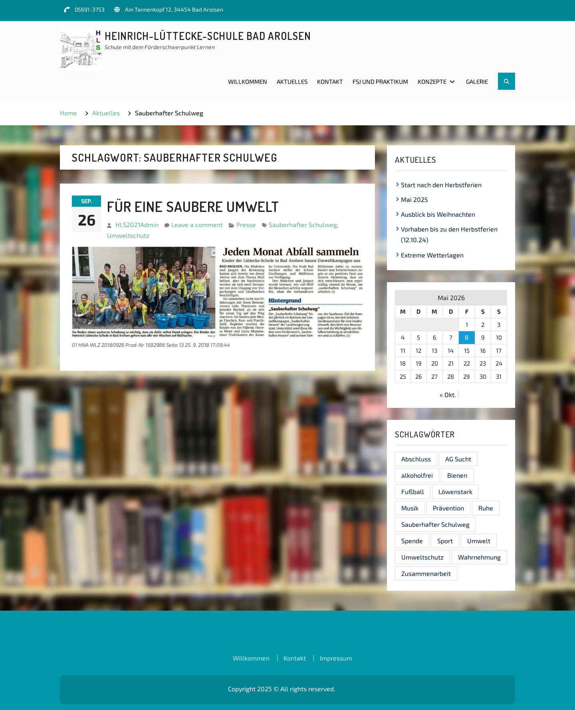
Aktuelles (292, 81)
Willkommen (247, 81)
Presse (246, 224)
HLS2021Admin (137, 224)
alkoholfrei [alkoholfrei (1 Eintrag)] (417, 475)
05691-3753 (90, 9)
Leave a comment (197, 224)
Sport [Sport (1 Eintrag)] (445, 540)
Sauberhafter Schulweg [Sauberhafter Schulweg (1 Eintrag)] (435, 524)
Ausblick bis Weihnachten (438, 214)
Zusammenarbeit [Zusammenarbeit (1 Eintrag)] (426, 573)
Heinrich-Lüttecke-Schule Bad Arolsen (208, 35)
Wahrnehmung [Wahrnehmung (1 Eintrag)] (479, 557)
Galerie (477, 81)
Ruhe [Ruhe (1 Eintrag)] (485, 508)
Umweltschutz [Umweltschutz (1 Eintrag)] (422, 557)
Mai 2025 (414, 199)
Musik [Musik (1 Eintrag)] (409, 508)
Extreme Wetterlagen (432, 255)
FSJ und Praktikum (380, 81)
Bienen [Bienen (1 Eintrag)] (457, 475)
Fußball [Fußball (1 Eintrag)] (412, 491)
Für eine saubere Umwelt (193, 206)
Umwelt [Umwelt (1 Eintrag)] (478, 540)
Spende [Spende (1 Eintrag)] (412, 540)
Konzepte (432, 81)
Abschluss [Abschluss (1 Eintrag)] (416, 459)
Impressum (336, 658)
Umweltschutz (128, 235)
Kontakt (330, 81)
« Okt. (448, 394)
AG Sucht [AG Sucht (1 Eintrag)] (458, 459)
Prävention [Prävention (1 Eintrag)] (448, 508)
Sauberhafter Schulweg (303, 224)
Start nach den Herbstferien (441, 184)
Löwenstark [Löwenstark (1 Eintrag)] (455, 491)
